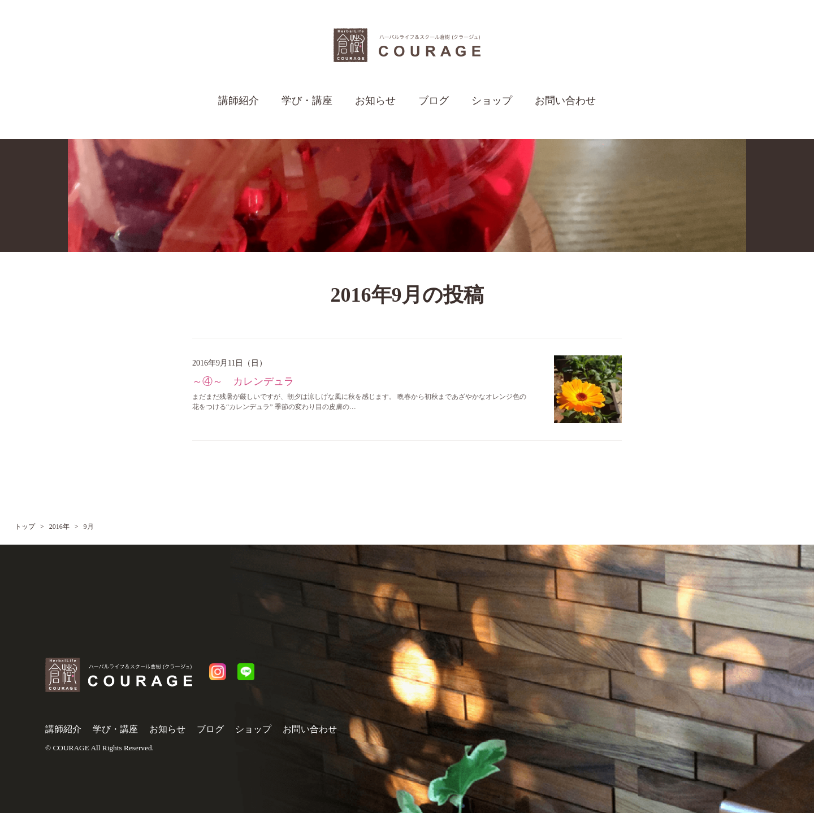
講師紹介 (238, 100)
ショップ (491, 100)
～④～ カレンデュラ (243, 381)
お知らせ (375, 100)
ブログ (433, 100)
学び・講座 (307, 100)
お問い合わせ (565, 100)
